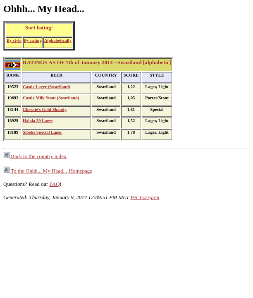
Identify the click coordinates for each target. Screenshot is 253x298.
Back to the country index (35, 156)
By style (14, 40)
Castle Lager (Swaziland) (46, 86)
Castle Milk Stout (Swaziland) (51, 98)
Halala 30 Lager (38, 120)
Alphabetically (58, 40)
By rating (33, 40)
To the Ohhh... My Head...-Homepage (47, 171)
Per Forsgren (144, 197)
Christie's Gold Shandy (45, 109)
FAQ (55, 184)
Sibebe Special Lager (42, 132)
